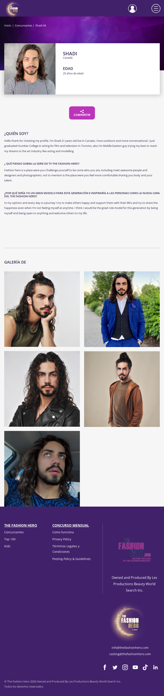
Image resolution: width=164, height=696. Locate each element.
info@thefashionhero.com (130, 648)
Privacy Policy (61, 539)
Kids (7, 546)
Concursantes (23, 25)
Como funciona (63, 532)
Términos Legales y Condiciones (65, 549)
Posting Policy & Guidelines (71, 559)
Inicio (7, 25)
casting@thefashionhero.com (130, 654)
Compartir (82, 113)
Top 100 (9, 539)
